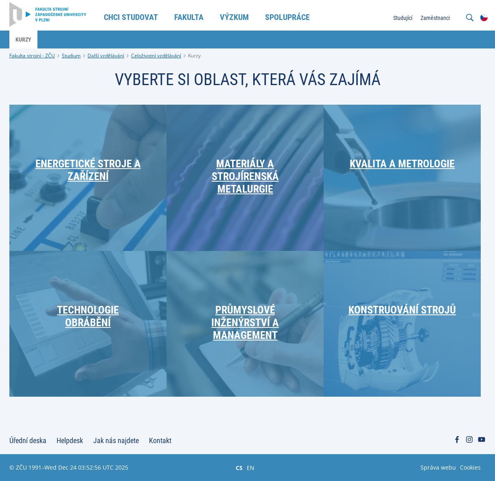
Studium (71, 55)
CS (239, 467)
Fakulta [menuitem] (189, 17)
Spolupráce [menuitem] (287, 17)
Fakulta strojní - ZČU (32, 55)
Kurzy (194, 55)
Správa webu (438, 467)
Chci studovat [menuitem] (131, 17)
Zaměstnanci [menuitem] (435, 18)
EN (250, 467)
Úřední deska (27, 440)
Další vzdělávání (106, 55)
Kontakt (160, 440)
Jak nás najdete (116, 440)
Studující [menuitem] (402, 18)
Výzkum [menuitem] (234, 17)
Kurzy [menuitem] (23, 39)
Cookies (470, 467)
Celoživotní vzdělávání (156, 55)
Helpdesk (70, 440)
